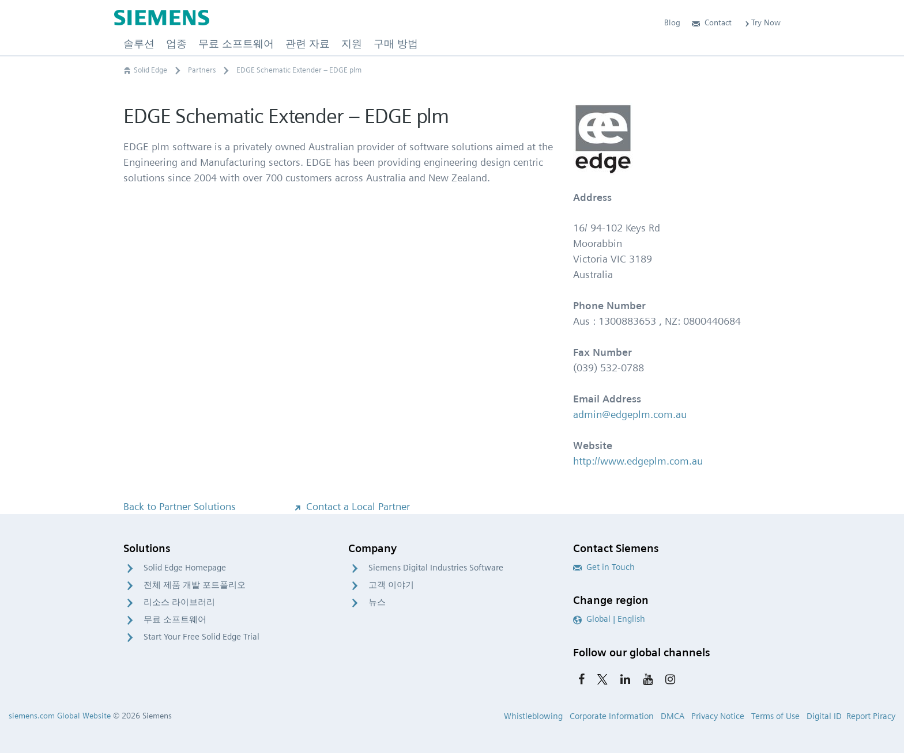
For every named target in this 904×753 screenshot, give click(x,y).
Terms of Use (775, 716)
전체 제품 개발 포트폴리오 (195, 585)
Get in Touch (604, 567)
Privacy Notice (717, 716)
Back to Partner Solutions (179, 506)
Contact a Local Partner (351, 506)
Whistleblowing (533, 716)
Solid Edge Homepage (185, 567)
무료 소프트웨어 (175, 619)
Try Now (762, 22)
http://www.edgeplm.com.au (638, 461)
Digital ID (824, 716)
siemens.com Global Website (60, 715)
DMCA (672, 716)
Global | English (609, 619)
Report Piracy (870, 716)
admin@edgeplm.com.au (630, 414)
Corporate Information (612, 716)
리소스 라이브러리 (179, 602)
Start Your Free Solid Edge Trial (201, 637)
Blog (672, 22)
